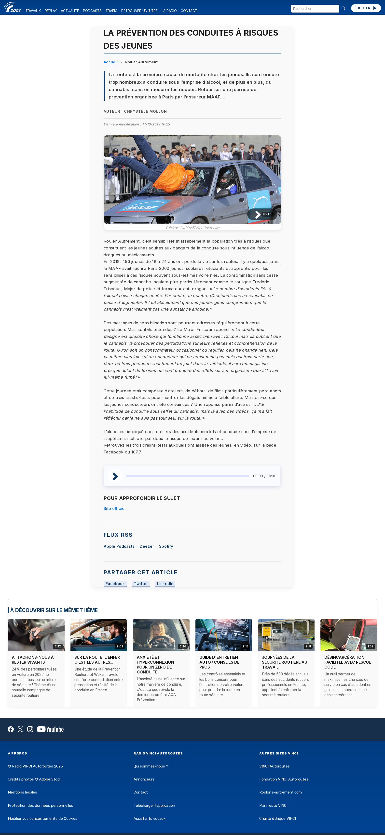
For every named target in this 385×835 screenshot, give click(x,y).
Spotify (166, 546)
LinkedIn (165, 583)
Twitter (141, 583)
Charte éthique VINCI (277, 818)
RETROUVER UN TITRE (139, 11)
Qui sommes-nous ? (151, 766)
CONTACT (189, 11)
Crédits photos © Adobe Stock (34, 779)
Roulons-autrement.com (280, 792)
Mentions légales (22, 792)
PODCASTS (92, 11)
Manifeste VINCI (273, 805)
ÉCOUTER (366, 8)
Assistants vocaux (149, 818)
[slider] (187, 476)
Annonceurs (144, 779)
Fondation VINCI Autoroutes (283, 779)
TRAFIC (111, 11)
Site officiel (114, 508)
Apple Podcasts (119, 546)
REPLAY (51, 11)
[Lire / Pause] (254, 214)
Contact (141, 792)
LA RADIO (169, 11)
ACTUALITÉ (70, 11)
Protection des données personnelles (40, 805)
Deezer (147, 546)
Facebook (115, 583)
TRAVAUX (33, 11)
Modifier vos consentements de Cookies (42, 818)
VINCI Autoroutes (274, 766)
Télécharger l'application (154, 805)
